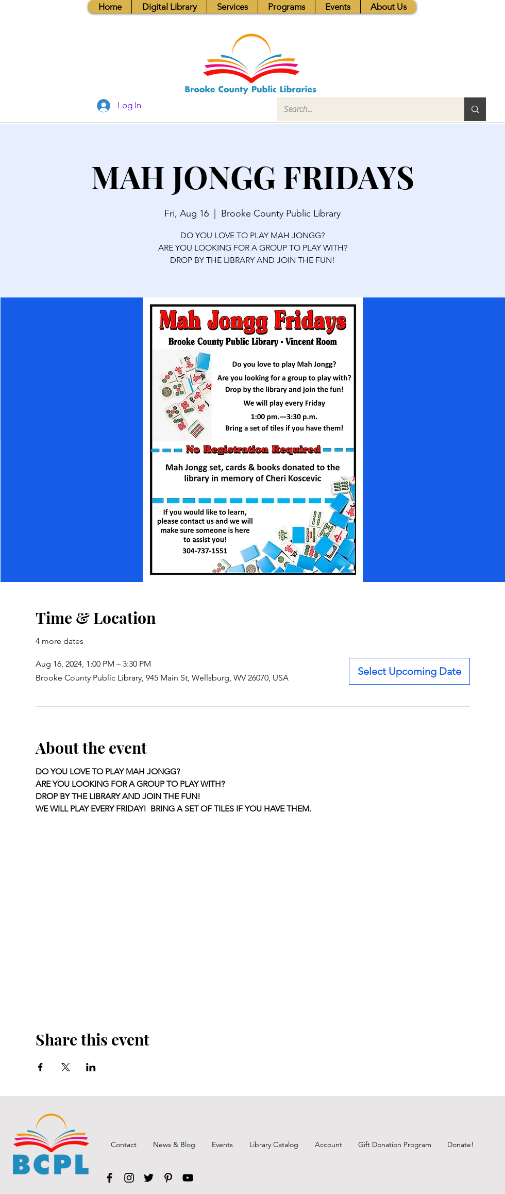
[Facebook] (109, 1177)
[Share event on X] (66, 1067)
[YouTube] (187, 1177)
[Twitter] (148, 1177)
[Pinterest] (168, 1177)
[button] (232, 6)
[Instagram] (129, 1177)
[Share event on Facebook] (40, 1067)
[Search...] (363, 109)
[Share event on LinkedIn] (91, 1067)
